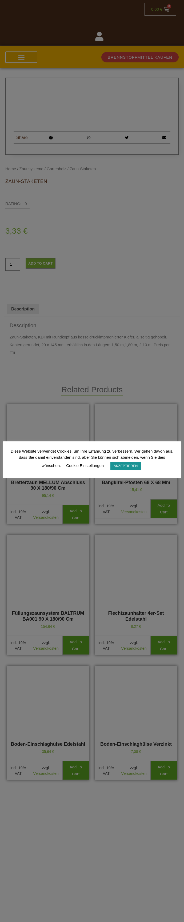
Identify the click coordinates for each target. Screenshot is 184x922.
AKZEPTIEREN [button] (126, 466)
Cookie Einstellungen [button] (85, 465)
